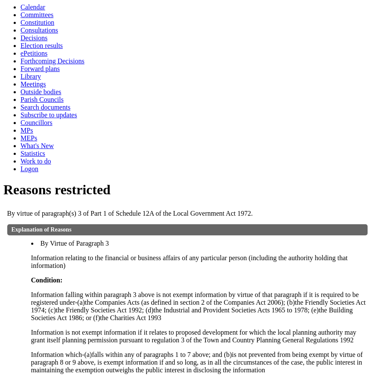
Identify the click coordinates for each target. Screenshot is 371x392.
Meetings (33, 84)
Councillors (36, 122)
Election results (41, 45)
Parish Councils (42, 99)
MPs (26, 130)
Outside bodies (40, 91)
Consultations (39, 30)
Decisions (33, 38)
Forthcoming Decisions (52, 61)
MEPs (28, 138)
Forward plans (40, 68)
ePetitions (33, 53)
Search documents (45, 107)
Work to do (35, 161)
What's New (37, 145)
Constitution (37, 22)
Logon (29, 168)
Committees (36, 14)
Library (30, 76)
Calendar (32, 7)
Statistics (32, 153)
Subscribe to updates (48, 115)
